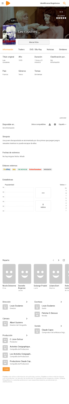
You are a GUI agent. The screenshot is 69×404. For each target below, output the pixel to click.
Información (8, 49)
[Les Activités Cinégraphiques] (21, 354)
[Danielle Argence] (26, 278)
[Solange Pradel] (41, 278)
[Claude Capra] (54, 329)
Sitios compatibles (38, 124)
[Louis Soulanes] (21, 305)
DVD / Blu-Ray (36, 49)
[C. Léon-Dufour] (21, 339)
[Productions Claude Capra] (21, 361)
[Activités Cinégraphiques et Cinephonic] (21, 346)
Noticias (50, 49)
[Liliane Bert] (57, 278)
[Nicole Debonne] (10, 278)
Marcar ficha (33, 42)
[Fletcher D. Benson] (54, 313)
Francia (5, 74)
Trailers (21, 49)
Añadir (22, 156)
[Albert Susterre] (21, 322)
